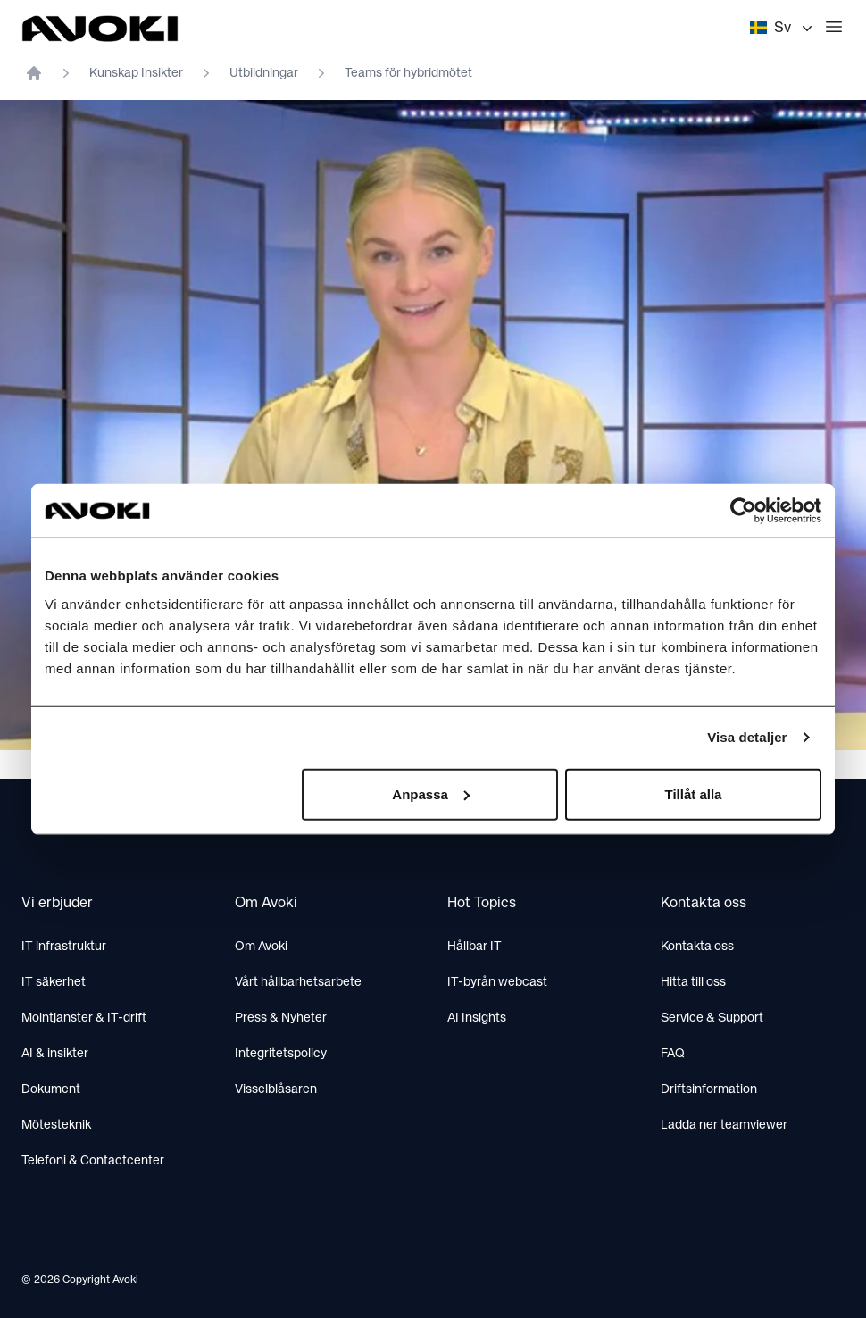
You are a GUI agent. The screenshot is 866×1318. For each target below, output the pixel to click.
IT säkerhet (53, 982)
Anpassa (431, 793)
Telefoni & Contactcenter (92, 1161)
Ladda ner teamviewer (724, 1125)
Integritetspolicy (281, 1053)
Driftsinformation (709, 1089)
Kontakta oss (697, 946)
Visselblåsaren (276, 1089)
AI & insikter (54, 1053)
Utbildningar (263, 73)
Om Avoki (261, 946)
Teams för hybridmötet (408, 73)
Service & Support (712, 1018)
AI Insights (476, 1018)
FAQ (673, 1053)
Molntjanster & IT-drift (83, 1018)
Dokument (50, 1089)
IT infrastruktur (63, 946)
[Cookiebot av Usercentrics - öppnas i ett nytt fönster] (743, 510)
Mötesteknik (56, 1125)
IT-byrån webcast (497, 982)
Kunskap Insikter (136, 73)
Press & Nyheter (281, 1018)
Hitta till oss (693, 982)
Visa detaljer (747, 737)
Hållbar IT (474, 946)
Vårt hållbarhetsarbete (298, 982)
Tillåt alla (692, 793)
